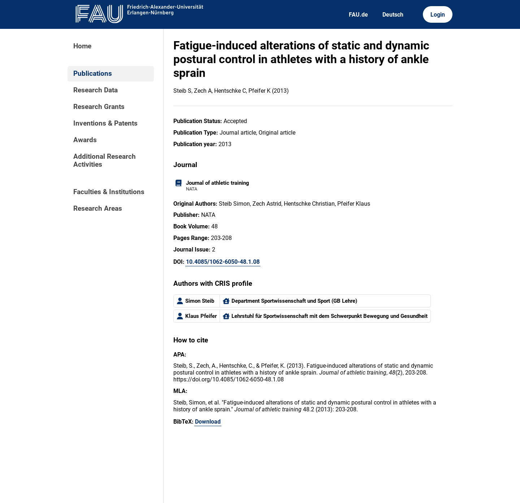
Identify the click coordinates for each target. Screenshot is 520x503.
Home (82, 46)
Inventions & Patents (105, 123)
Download (208, 421)
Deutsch (392, 14)
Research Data (95, 90)
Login (437, 14)
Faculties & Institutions (108, 192)
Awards (85, 140)
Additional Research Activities (104, 161)
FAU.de (358, 14)
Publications (92, 74)
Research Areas (97, 209)
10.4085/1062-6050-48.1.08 (223, 261)
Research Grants (99, 107)
